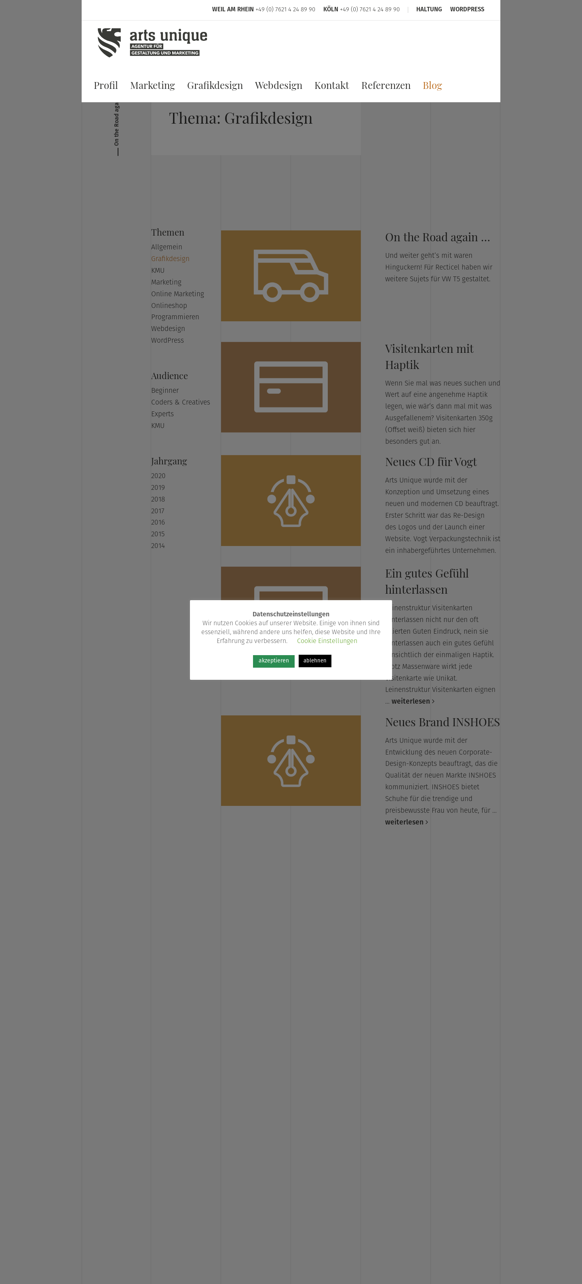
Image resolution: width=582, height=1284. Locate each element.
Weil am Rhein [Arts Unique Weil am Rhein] (233, 10)
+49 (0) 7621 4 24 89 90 (285, 10)
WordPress (467, 10)
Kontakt (331, 87)
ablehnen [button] (315, 661)
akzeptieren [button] (274, 661)
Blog (432, 87)
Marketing (152, 87)
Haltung (429, 10)
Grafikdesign (215, 87)
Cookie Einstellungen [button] (327, 641)
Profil (106, 87)
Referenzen (386, 87)
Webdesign (278, 87)
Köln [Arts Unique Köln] (330, 10)
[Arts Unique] (152, 57)
